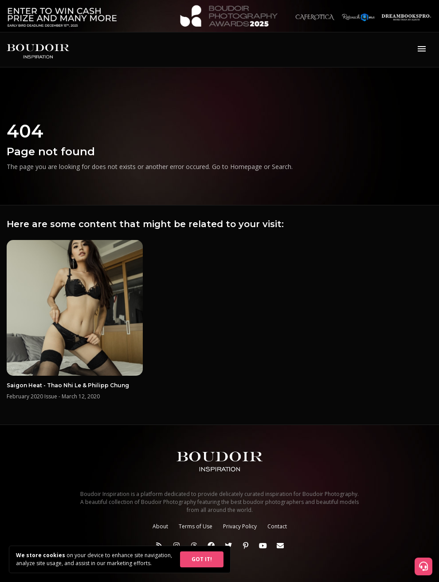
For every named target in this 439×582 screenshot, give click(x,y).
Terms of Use (195, 526)
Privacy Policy (240, 526)
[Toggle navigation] (421, 49)
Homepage (246, 166)
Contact (277, 526)
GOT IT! (202, 559)
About (160, 526)
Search (281, 166)
